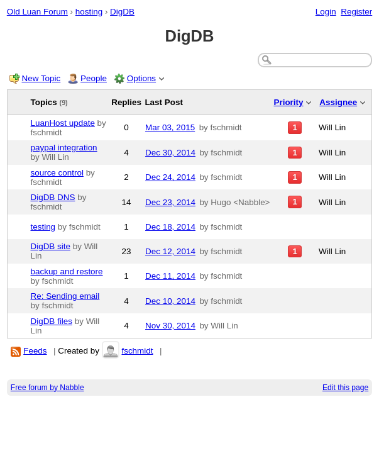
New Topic (41, 78)
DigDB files (51, 321)
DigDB (122, 11)
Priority (288, 102)
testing (43, 227)
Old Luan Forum (37, 11)
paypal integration (64, 147)
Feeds (35, 350)
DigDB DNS (53, 197)
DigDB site (50, 246)
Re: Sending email (65, 296)
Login (326, 11)
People (93, 78)
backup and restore (67, 271)
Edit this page (345, 387)
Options (141, 78)
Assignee (338, 102)
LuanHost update (63, 123)
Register (356, 11)
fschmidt (137, 350)
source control (57, 172)
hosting (88, 11)
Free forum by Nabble (47, 387)
